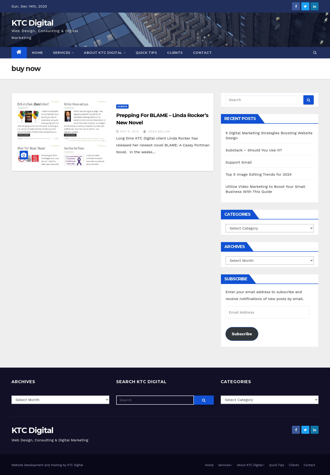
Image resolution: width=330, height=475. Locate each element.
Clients (175, 53)
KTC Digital (32, 23)
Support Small (239, 162)
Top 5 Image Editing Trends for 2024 (259, 174)
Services (63, 53)
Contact (202, 53)
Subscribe (242, 333)
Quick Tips (146, 53)
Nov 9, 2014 (129, 131)
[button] (315, 52)
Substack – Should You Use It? (254, 150)
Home (37, 53)
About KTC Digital (105, 53)
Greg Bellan (156, 131)
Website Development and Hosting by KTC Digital (47, 465)
